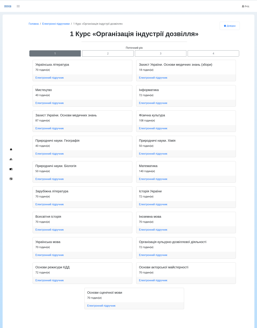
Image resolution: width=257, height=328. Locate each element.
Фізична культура (152, 115)
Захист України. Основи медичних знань (66, 115)
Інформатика (149, 90)
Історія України (150, 191)
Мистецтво (43, 90)
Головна (34, 23)
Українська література (52, 64)
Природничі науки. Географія (57, 140)
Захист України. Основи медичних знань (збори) (175, 64)
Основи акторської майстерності (163, 267)
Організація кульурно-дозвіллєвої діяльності (172, 242)
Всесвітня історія (48, 216)
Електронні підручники (56, 23)
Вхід (245, 6)
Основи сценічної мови (104, 292)
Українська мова (47, 242)
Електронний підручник (49, 77)
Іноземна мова (150, 216)
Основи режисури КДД (52, 267)
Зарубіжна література (51, 191)
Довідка (230, 25)
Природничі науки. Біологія (55, 166)
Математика (148, 166)
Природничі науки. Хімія (157, 140)
